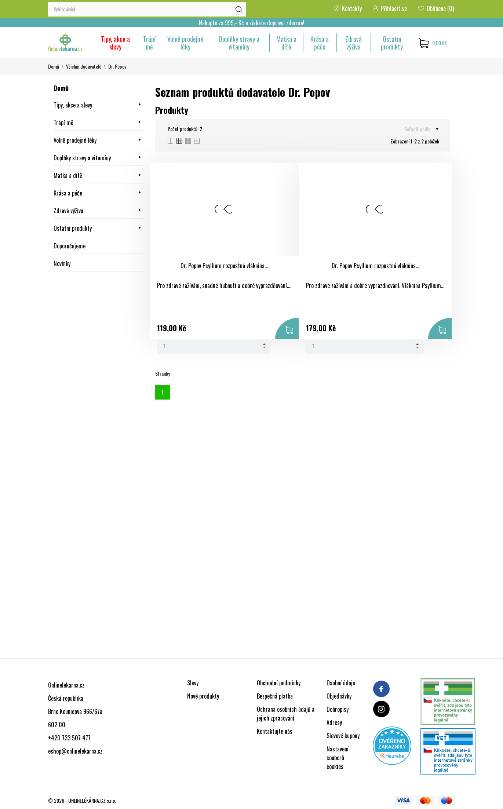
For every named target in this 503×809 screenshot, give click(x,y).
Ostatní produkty (392, 42)
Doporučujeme (69, 245)
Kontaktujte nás (274, 731)
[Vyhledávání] (147, 9)
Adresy (334, 722)
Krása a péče (319, 42)
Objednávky (339, 696)
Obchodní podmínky (278, 682)
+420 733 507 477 (69, 737)
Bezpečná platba (275, 696)
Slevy (192, 682)
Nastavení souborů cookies (338, 757)
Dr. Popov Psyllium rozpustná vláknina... (224, 265)
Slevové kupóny (343, 735)
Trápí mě (149, 42)
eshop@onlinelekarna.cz (75, 751)
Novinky (62, 263)
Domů (61, 88)
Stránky (162, 373)
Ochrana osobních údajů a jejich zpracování (285, 713)
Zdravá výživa (353, 42)
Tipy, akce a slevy (115, 42)
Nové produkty (203, 696)
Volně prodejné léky (185, 42)
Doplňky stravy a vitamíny (239, 42)
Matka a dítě (286, 42)
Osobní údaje (341, 682)
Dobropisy (338, 709)
